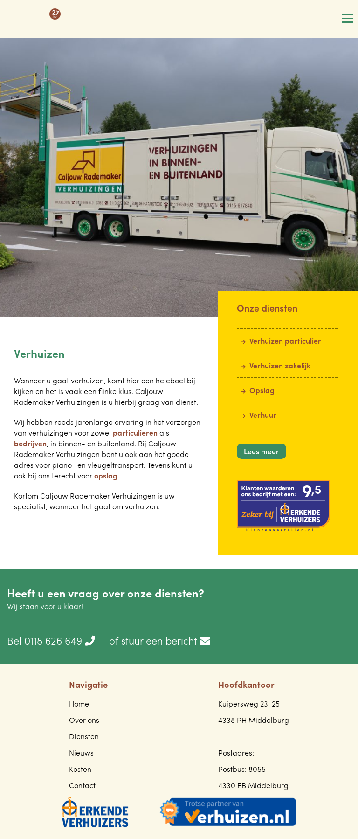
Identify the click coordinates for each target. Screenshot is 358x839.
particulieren (135, 432)
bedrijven (30, 443)
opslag (105, 475)
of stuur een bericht (159, 640)
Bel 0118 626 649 (51, 640)
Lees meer (261, 451)
